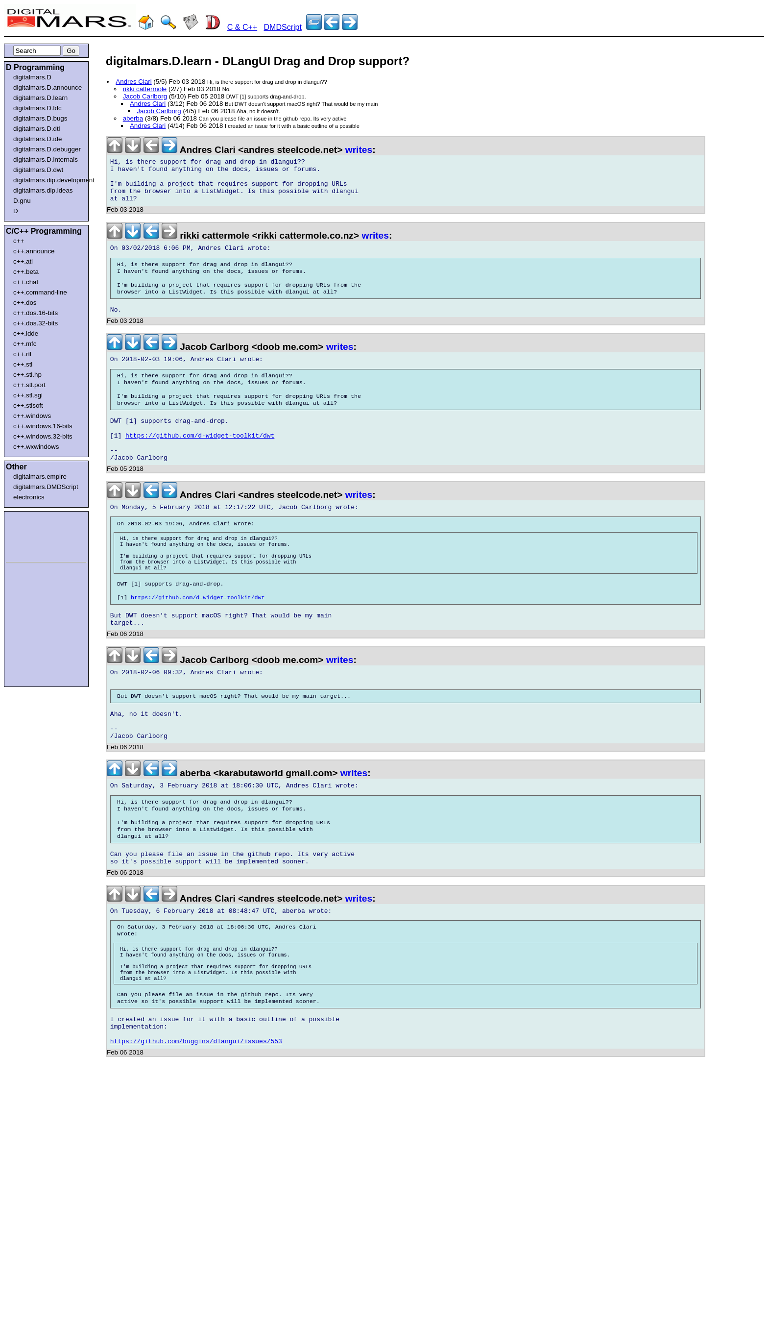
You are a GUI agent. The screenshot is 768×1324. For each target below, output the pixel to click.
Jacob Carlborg (145, 96)
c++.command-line (40, 292)
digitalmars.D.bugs (40, 118)
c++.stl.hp (27, 374)
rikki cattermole (145, 89)
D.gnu (22, 200)
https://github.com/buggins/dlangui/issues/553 (196, 1136)
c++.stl (22, 364)
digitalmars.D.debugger (47, 149)
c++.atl (23, 261)
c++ (18, 241)
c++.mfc (24, 343)
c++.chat (25, 282)
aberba (133, 118)
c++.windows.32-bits (42, 436)
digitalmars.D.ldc (37, 108)
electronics (29, 497)
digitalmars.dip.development (48, 180)
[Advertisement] (35, 535)
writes (358, 150)
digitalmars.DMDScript (45, 486)
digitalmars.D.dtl (36, 128)
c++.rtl (22, 354)
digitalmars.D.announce (47, 87)
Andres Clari (133, 81)
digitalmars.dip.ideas (43, 190)
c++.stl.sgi (28, 395)
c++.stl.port (29, 385)
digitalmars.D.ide (37, 139)
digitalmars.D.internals (45, 159)
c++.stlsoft (28, 405)
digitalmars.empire (40, 476)
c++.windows (32, 415)
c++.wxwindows (36, 446)
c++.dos (24, 302)
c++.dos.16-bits (35, 313)
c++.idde (25, 333)
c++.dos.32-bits (35, 323)
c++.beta (26, 271)
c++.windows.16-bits (42, 426)
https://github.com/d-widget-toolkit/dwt (199, 466)
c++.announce (34, 251)
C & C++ (242, 27)
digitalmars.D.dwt (38, 169)
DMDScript (283, 27)
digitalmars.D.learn (40, 97)
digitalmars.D (32, 77)
